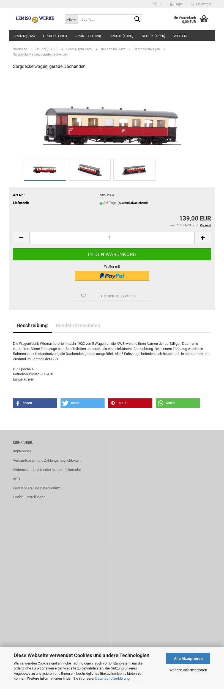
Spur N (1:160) (121, 36)
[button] (157, 4)
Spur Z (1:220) (153, 36)
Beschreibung (32, 325)
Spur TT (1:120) (88, 36)
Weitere (181, 36)
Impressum (22, 451)
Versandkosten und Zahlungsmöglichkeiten (47, 460)
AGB (16, 479)
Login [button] (176, 4)
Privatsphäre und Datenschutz (36, 488)
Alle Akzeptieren (188, 658)
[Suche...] (71, 19)
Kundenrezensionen (78, 325)
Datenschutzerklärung (112, 678)
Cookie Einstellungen (29, 497)
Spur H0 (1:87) (55, 36)
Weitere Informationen (188, 670)
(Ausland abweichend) (133, 203)
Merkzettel (201, 4)
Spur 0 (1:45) (24, 36)
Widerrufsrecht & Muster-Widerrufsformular (47, 470)
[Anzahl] (112, 238)
